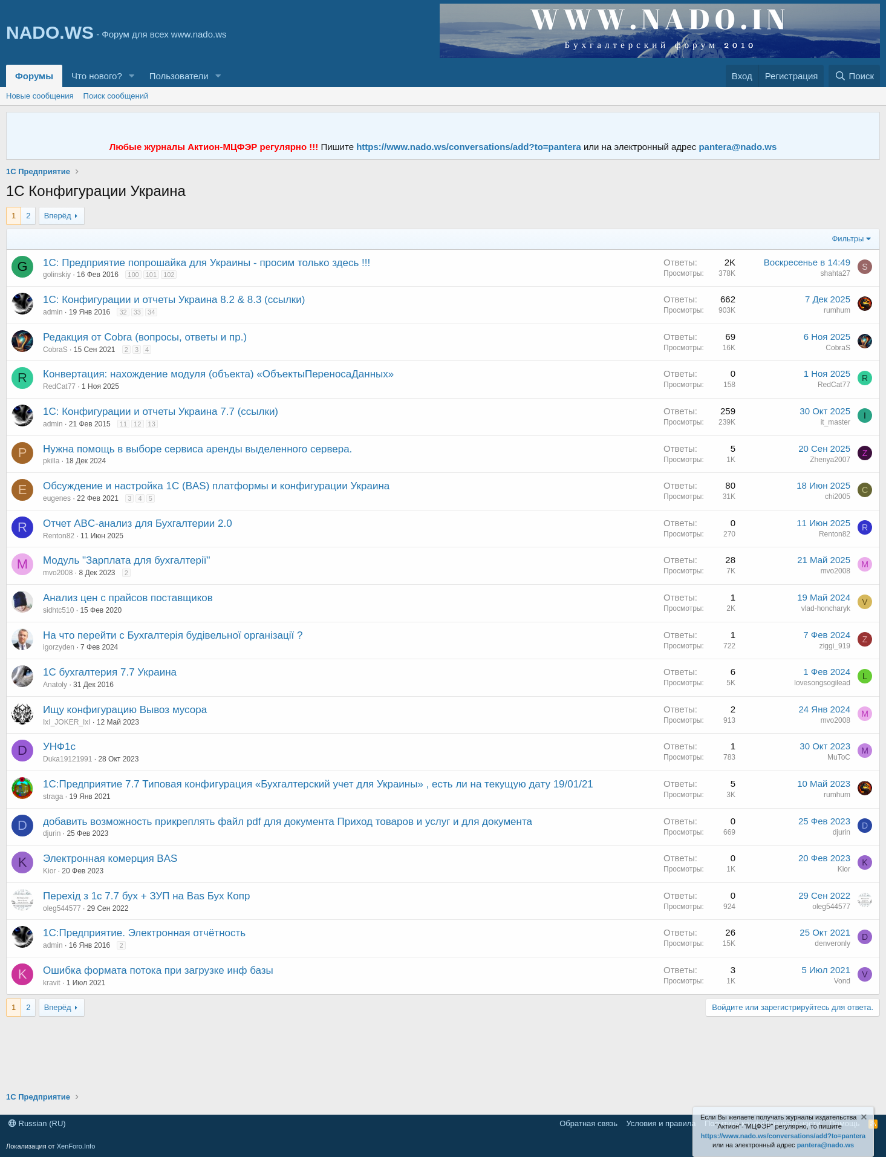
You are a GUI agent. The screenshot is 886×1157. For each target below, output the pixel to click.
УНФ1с (59, 746)
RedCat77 (59, 386)
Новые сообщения (40, 95)
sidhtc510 (58, 610)
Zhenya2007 (830, 459)
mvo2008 (58, 573)
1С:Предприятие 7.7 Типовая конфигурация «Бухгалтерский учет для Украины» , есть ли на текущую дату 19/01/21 (318, 784)
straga (53, 796)
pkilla (51, 461)
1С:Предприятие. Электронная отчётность (144, 933)
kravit (51, 983)
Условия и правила (660, 1123)
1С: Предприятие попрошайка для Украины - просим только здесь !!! (206, 263)
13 (151, 424)
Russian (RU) (37, 1123)
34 (151, 312)
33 (137, 312)
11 (123, 424)
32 (122, 312)
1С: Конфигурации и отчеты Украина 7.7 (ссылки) (160, 411)
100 (133, 274)
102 (168, 274)
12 (137, 424)
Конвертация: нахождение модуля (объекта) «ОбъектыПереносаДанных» (218, 374)
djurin (51, 833)
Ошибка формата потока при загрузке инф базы (158, 970)
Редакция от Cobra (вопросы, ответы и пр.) (145, 337)
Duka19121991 (67, 759)
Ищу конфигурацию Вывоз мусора (125, 709)
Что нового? (96, 76)
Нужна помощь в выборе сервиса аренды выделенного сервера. (197, 449)
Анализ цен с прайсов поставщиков (128, 598)
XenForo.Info (76, 1146)
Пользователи (179, 76)
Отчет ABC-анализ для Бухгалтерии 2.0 (137, 523)
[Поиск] (854, 76)
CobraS (55, 349)
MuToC (838, 757)
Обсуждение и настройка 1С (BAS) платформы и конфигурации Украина (216, 486)
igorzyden (58, 647)
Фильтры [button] (848, 238)
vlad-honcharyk (825, 608)
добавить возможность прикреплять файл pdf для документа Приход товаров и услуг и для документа (287, 821)
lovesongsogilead (822, 683)
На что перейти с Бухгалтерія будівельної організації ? (172, 635)
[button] (131, 76)
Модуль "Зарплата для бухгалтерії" (126, 560)
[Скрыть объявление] (863, 1118)
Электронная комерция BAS (110, 858)
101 (151, 274)
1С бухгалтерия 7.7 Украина (110, 672)
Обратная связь (588, 1123)
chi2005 (837, 496)
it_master (835, 422)
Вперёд (57, 215)
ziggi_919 (834, 646)
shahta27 (835, 273)
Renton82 (58, 536)
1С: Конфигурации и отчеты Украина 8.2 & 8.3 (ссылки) (174, 299)
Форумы (34, 76)
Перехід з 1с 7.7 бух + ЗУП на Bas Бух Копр (146, 896)
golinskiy (57, 274)
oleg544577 (62, 908)
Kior (49, 871)
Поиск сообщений (116, 95)
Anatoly (55, 684)
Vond (842, 981)
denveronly (832, 943)
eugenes (57, 498)
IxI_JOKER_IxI (67, 722)
